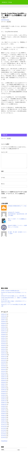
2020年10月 (4, 378)
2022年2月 (3, 351)
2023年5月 (3, 336)
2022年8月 (3, 341)
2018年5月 (3, 413)
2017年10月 (4, 426)
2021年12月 (4, 354)
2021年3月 (3, 371)
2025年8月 (3, 318)
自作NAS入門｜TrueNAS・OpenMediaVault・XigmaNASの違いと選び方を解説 (17, 214)
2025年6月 (3, 321)
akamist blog (7, 2)
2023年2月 (3, 340)
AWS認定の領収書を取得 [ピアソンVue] (17, 205)
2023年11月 (4, 330)
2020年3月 (3, 387)
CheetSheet (4, 441)
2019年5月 (3, 395)
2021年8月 (3, 362)
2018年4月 (3, 415)
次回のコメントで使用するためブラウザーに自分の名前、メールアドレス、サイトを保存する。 (14, 192)
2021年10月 (4, 358)
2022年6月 (3, 343)
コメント (4, 152)
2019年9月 (3, 391)
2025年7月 (3, 319)
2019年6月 (3, 393)
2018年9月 (3, 406)
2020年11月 (4, 376)
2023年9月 (3, 332)
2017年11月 (4, 424)
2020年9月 (3, 380)
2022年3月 (3, 349)
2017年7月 (3, 432)
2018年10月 (4, 404)
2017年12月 (4, 422)
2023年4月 (3, 338)
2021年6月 (3, 365)
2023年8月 (3, 334)
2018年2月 (3, 419)
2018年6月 (3, 411)
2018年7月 (3, 410)
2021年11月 (4, 356)
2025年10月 (4, 316)
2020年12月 (4, 375)
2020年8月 (3, 382)
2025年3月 (3, 327)
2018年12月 (4, 400)
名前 (2, 171)
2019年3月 (3, 397)
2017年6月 (3, 433)
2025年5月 (3, 323)
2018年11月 (4, 402)
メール (3, 177)
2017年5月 (3, 435)
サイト (3, 183)
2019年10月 (4, 389)
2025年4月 (3, 325)
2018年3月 (3, 417)
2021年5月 (3, 367)
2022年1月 (3, 352)
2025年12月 (4, 314)
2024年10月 (4, 329)
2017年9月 (3, 428)
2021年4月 (3, 369)
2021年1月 (3, 373)
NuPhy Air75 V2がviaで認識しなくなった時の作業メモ (13, 295)
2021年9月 (3, 360)
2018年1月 (3, 421)
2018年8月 (3, 408)
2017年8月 (3, 430)
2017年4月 (3, 437)
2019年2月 (3, 398)
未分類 (9, 21)
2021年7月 (3, 364)
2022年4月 (3, 347)
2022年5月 (3, 345)
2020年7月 (3, 384)
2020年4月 (3, 386)
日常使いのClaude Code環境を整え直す (10, 290)
